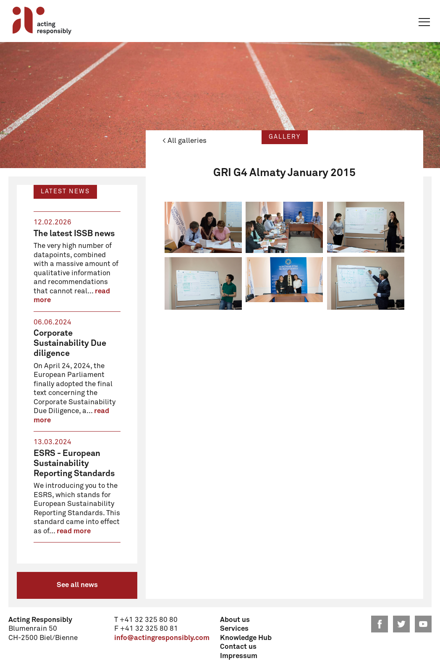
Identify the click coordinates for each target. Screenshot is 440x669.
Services (234, 628)
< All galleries (184, 141)
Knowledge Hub (246, 638)
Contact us (238, 647)
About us (235, 620)
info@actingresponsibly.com (162, 638)
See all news (77, 585)
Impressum (238, 656)
